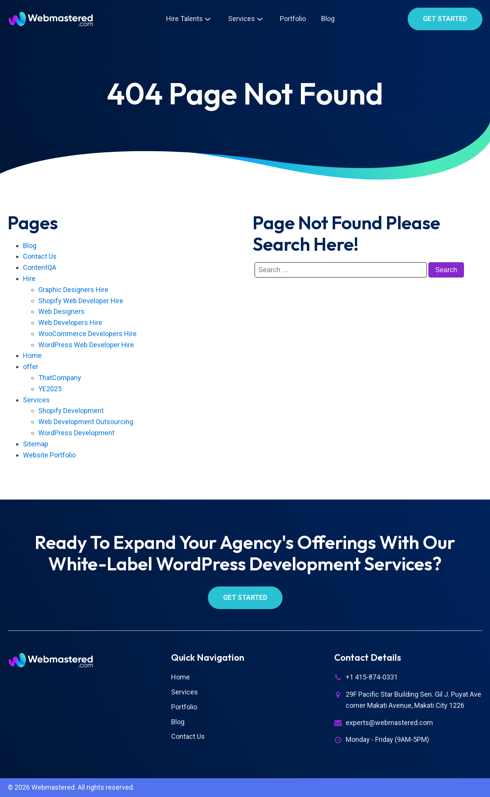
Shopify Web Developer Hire (80, 301)
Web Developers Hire (70, 322)
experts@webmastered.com (389, 723)
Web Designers (61, 311)
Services (246, 19)
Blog (328, 19)
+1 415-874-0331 (372, 677)
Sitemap (35, 444)
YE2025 (50, 389)
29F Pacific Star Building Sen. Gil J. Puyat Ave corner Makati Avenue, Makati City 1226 (413, 699)
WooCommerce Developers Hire (87, 334)
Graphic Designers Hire (73, 290)
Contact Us (40, 256)
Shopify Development (71, 411)
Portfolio (293, 19)
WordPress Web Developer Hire (86, 345)
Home (32, 355)
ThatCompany (59, 378)
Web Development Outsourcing (85, 422)
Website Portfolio (49, 455)
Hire (29, 278)
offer (30, 367)
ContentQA (39, 267)
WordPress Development (76, 433)
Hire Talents (189, 19)
